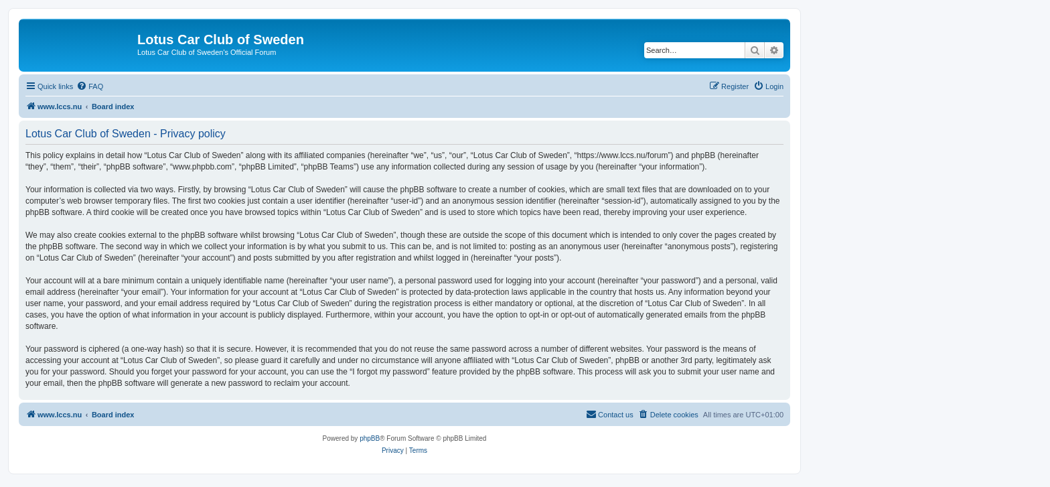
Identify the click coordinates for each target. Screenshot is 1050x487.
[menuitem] (89, 86)
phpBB (370, 438)
